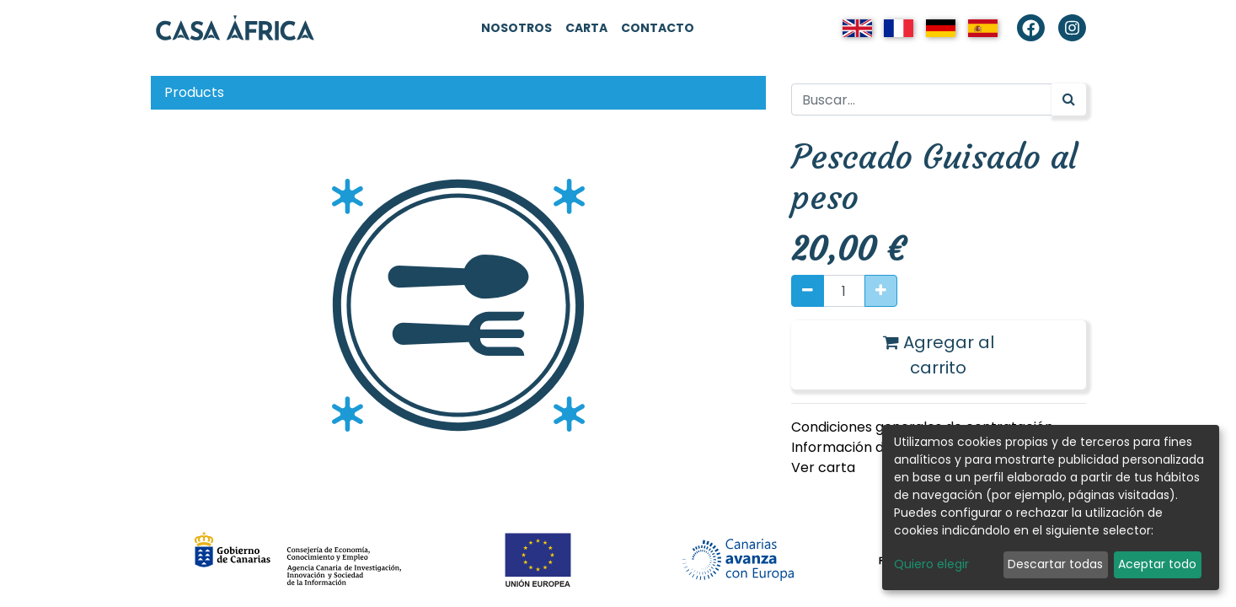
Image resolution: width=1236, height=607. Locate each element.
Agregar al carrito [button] (938, 354)
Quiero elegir (931, 564)
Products (194, 92)
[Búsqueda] (1068, 99)
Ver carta (823, 467)
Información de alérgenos (876, 447)
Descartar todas (1055, 564)
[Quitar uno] (807, 291)
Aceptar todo (1157, 564)
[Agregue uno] (880, 291)
